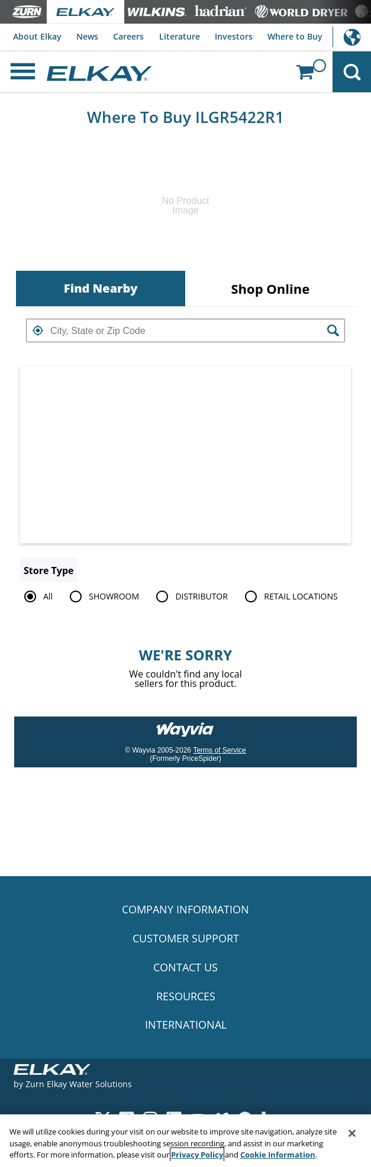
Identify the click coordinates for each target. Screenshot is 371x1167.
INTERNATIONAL (186, 1024)
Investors (234, 36)
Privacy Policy (197, 1154)
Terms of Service (219, 750)
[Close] (352, 1133)
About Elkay (37, 36)
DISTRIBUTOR (190, 596)
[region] (185, 1140)
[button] (38, 330)
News (87, 36)
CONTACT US (185, 967)
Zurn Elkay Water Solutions (78, 1084)
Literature (179, 36)
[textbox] (185, 330)
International (352, 37)
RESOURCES (185, 996)
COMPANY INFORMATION (185, 909)
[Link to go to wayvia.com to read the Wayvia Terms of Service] (185, 725)
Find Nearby (101, 288)
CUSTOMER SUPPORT (186, 938)
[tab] (101, 288)
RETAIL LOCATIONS (289, 596)
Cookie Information (277, 1154)
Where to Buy (294, 36)
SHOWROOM (102, 596)
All (36, 596)
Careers (128, 36)
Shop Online (270, 288)
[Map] (185, 454)
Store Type (48, 570)
